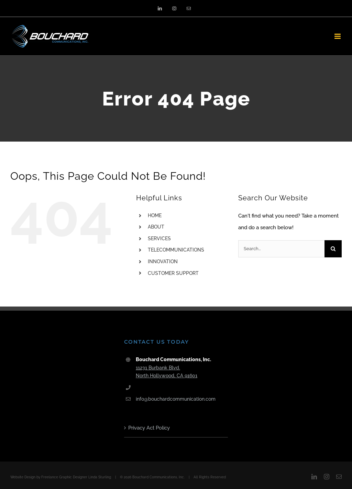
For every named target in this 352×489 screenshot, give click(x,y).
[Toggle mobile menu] (338, 36)
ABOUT (156, 227)
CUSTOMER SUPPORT (173, 273)
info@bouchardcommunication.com (176, 399)
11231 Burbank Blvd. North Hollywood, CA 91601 (166, 372)
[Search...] (281, 248)
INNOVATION (163, 261)
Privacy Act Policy (149, 428)
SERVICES (159, 238)
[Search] (333, 248)
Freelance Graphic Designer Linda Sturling (76, 477)
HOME (155, 215)
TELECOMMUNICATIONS (176, 250)
